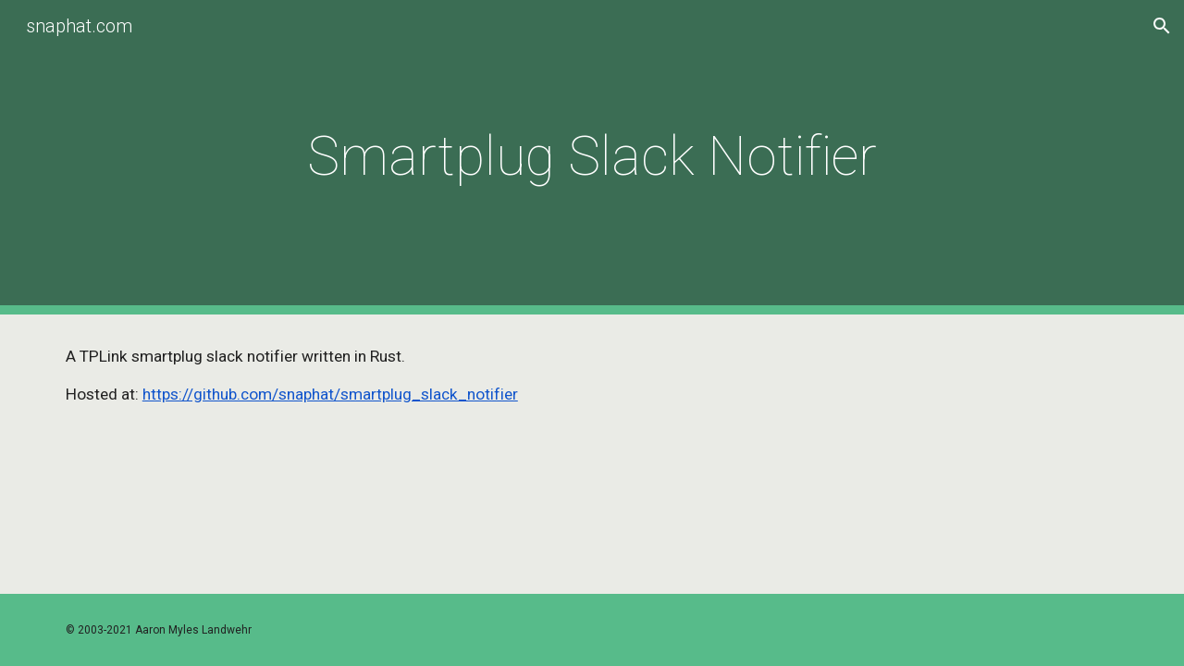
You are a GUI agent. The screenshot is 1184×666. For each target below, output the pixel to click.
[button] (1162, 26)
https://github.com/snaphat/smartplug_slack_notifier (330, 394)
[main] (592, 156)
